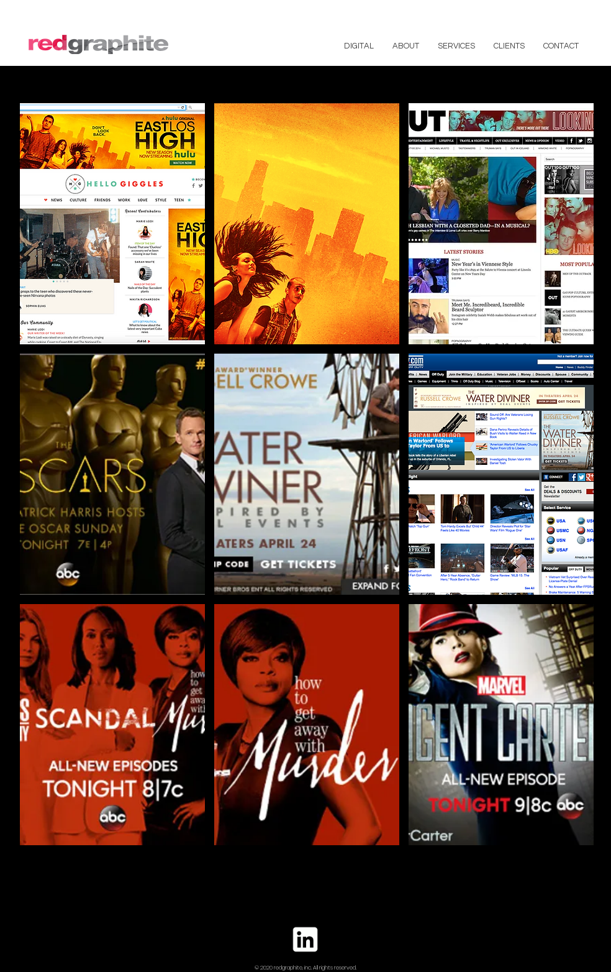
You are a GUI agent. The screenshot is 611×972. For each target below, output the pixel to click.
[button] (112, 223)
